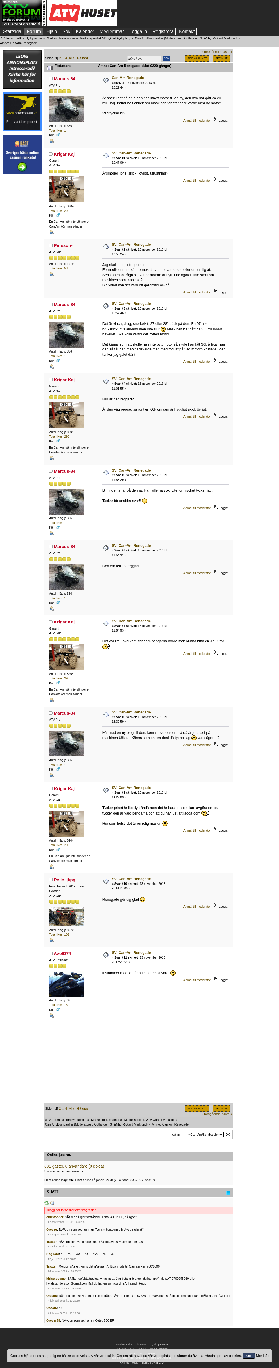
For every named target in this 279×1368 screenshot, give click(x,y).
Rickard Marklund (225, 38)
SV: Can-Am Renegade (131, 153)
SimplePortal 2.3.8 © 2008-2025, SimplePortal (141, 1344)
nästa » (227, 51)
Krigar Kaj (64, 154)
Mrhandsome (56, 1278)
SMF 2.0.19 (122, 1348)
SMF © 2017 (139, 1348)
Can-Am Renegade (128, 78)
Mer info (262, 1356)
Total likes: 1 (57, 130)
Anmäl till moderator (197, 120)
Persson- (63, 245)
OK (248, 1356)
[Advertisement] (22, 265)
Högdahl (52, 1254)
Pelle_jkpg (64, 879)
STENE (205, 38)
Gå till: (176, 1134)
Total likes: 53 (58, 268)
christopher (54, 1217)
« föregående (211, 51)
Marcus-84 (64, 78)
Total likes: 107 (59, 934)
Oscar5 (51, 1295)
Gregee (51, 1229)
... (63, 58)
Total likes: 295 (59, 211)
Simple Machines (157, 1348)
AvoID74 (62, 953)
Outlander (190, 38)
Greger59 (53, 1320)
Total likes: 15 (58, 1004)
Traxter (51, 1241)
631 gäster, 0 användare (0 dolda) (74, 1166)
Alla (71, 58)
